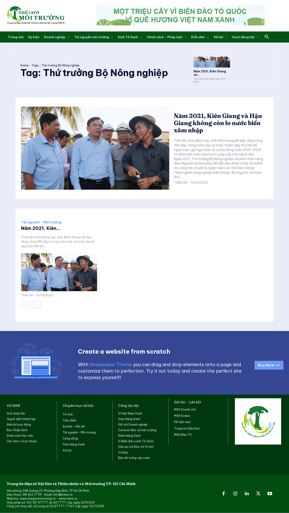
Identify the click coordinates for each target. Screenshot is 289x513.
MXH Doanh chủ (185, 409)
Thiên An (180, 182)
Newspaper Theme (110, 364)
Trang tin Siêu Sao (187, 428)
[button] (266, 37)
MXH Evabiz (182, 415)
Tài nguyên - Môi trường (41, 222)
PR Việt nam (182, 422)
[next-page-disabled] (36, 304)
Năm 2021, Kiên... (41, 228)
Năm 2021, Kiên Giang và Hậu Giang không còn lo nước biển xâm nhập (218, 123)
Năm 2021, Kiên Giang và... (210, 73)
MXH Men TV (182, 434)
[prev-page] (25, 304)
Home (24, 65)
